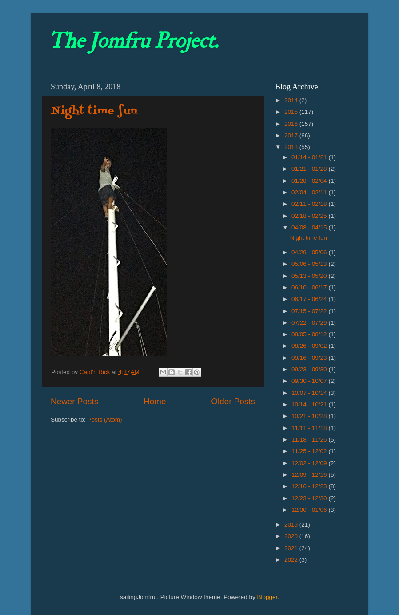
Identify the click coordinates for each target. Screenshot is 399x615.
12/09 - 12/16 (309, 474)
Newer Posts (74, 401)
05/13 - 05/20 (309, 276)
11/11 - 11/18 (309, 428)
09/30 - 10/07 (309, 381)
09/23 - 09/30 (309, 369)
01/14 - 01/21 (309, 157)
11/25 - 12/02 (309, 451)
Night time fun (94, 111)
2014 (291, 100)
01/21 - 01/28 (309, 168)
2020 (291, 536)
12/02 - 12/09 (309, 463)
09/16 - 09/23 (309, 357)
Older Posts (233, 401)
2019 (291, 524)
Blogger (267, 597)
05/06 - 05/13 (309, 264)
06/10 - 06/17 (309, 287)
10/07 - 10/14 (309, 393)
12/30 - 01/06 (309, 509)
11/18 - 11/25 (309, 439)
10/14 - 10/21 (309, 404)
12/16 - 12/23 (309, 486)
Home (155, 401)
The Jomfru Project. (133, 41)
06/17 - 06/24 (309, 299)
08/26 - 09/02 (309, 345)
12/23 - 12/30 (309, 498)
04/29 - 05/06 (309, 252)
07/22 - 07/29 (309, 322)
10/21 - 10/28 (309, 416)
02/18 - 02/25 (309, 216)
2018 (291, 147)
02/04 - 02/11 (309, 192)
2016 (291, 124)
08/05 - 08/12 (309, 334)
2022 (291, 559)
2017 (291, 135)
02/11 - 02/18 (309, 204)
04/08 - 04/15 (309, 227)
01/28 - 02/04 (309, 180)
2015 (291, 112)
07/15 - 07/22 (309, 311)
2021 (291, 548)
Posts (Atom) (105, 419)
